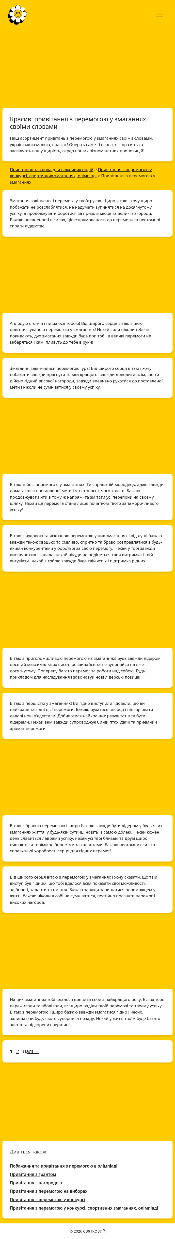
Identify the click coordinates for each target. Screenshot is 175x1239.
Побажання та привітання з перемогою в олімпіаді (63, 1166)
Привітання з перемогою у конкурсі (47, 1199)
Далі (31, 1051)
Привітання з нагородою (36, 1183)
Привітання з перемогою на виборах (48, 1191)
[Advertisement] (87, 66)
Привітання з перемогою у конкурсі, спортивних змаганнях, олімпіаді (84, 1208)
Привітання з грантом (33, 1174)
